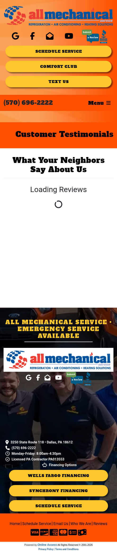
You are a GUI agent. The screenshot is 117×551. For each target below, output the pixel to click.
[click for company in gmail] (49, 36)
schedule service (58, 51)
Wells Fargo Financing (58, 475)
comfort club (58, 66)
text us (58, 81)
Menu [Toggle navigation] (99, 103)
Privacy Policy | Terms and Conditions (58, 549)
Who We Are (82, 523)
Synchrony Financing (58, 490)
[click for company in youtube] (69, 36)
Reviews (100, 523)
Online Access (47, 545)
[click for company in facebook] (32, 36)
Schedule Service (37, 523)
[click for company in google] (15, 36)
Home (15, 523)
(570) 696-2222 (28, 103)
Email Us (61, 523)
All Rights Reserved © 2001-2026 (75, 545)
